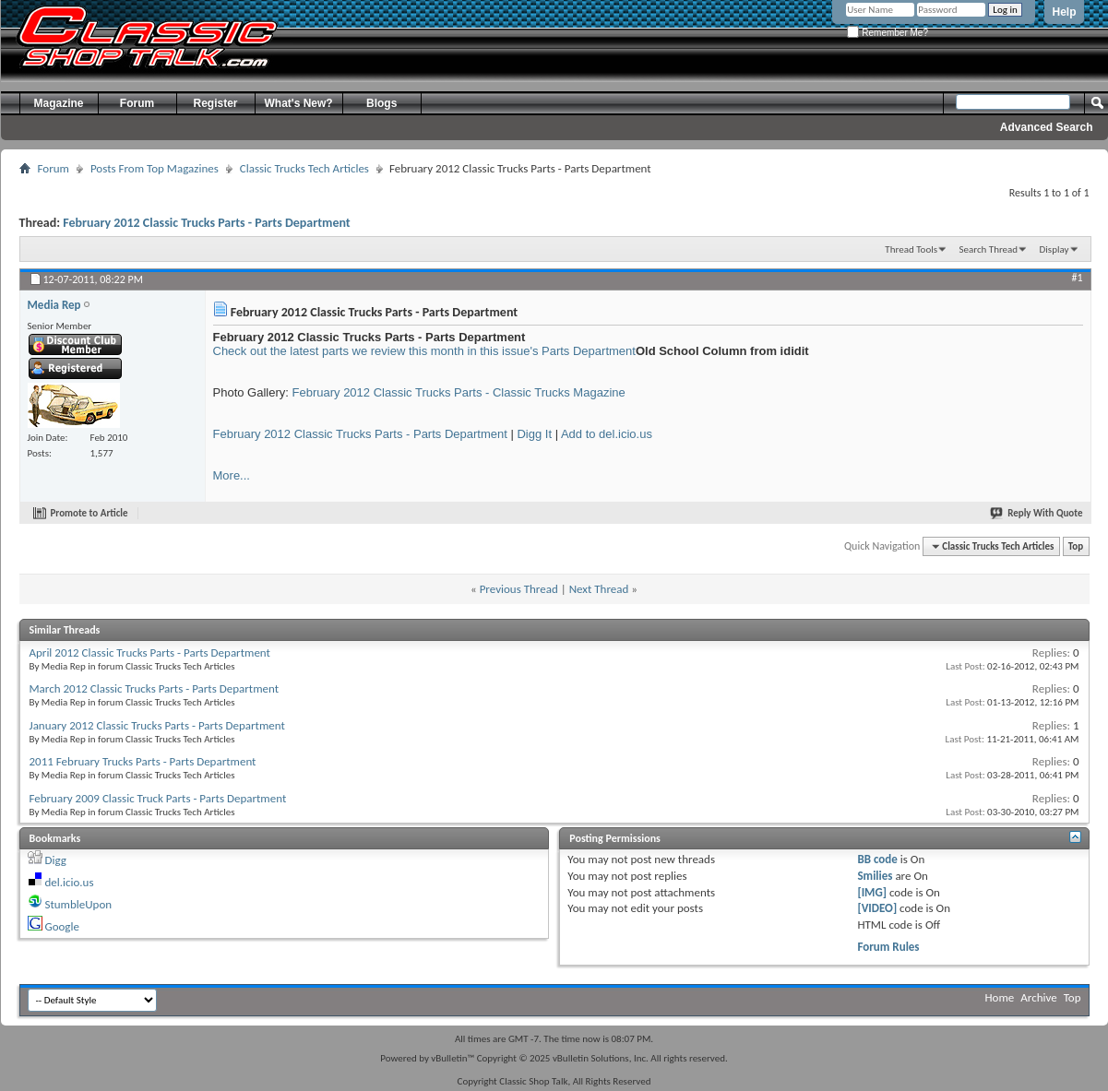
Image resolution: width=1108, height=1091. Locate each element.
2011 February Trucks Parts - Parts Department (143, 761)
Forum (137, 103)
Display (1054, 249)
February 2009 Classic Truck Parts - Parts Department (158, 798)
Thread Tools (911, 249)
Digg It (534, 434)
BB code (877, 859)
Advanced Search (1046, 127)
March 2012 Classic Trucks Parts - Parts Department (155, 688)
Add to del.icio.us (606, 434)
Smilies (874, 876)
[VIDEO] (877, 908)
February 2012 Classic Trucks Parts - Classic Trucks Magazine (458, 392)
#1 (1076, 277)
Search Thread (988, 249)
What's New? (299, 103)
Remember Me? (887, 33)
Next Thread (599, 589)
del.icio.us (68, 882)
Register (215, 103)
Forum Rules (888, 947)
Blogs (381, 103)
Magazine (58, 103)
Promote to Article (89, 513)
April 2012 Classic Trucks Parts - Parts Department (150, 652)
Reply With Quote (1037, 513)
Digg (55, 860)
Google (61, 926)
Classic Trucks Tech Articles (304, 168)
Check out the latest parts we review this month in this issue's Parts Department (424, 351)
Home (1000, 997)
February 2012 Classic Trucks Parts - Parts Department (206, 223)
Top (1075, 546)
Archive (1038, 997)
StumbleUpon (78, 904)
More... (231, 475)
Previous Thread (519, 589)
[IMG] (872, 892)
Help (1064, 12)
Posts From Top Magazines (154, 168)
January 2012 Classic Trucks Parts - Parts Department (157, 725)
